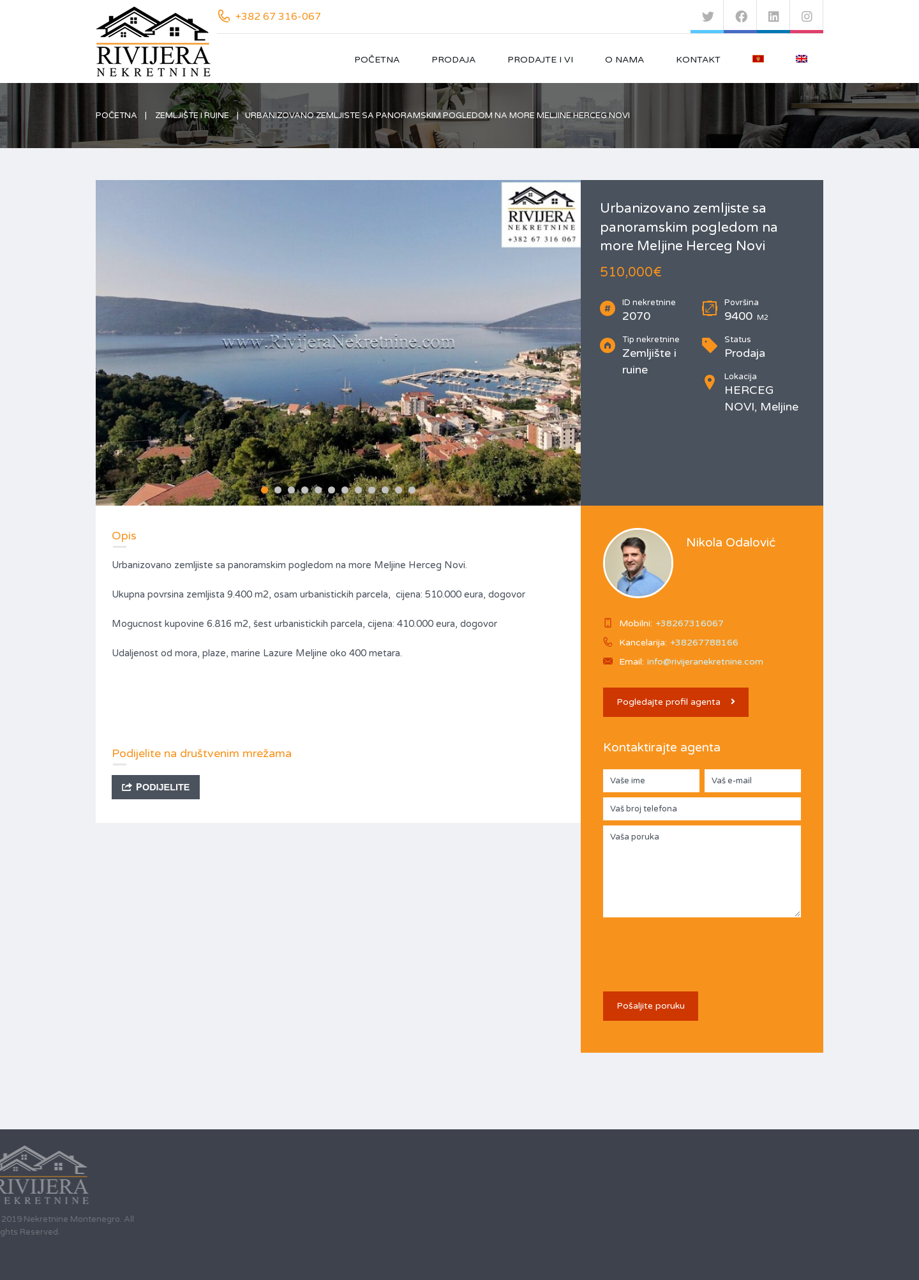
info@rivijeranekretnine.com (705, 661)
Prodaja (453, 59)
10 (385, 489)
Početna (377, 59)
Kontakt (698, 59)
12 (411, 489)
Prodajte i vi (540, 59)
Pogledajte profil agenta (675, 701)
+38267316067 (689, 623)
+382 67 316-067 (278, 16)
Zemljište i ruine (192, 115)
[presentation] (700, 947)
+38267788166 (704, 642)
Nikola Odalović (730, 543)
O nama (624, 59)
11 (398, 489)
